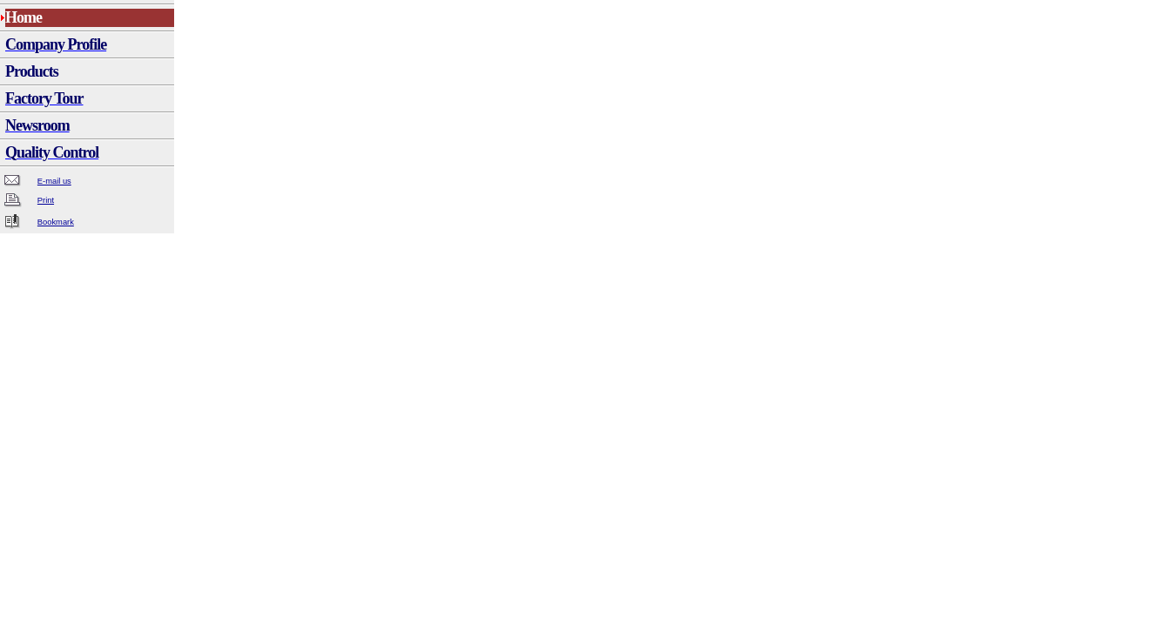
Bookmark (55, 222)
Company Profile (55, 44)
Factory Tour (44, 98)
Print (45, 200)
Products (31, 71)
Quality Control (51, 152)
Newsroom (37, 125)
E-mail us (54, 181)
